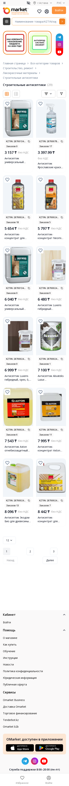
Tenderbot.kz (11, 720)
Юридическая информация (20, 678)
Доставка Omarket (14, 706)
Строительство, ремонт (18, 68)
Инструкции (10, 658)
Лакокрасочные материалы (20, 73)
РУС (61, 3)
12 (9, 540)
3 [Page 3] (53, 551)
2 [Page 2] (30, 551)
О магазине (10, 638)
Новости (8, 664)
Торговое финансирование (20, 713)
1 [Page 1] (6, 551)
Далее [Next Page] (50, 560)
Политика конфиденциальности (23, 671)
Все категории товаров (45, 63)
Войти (59, 10)
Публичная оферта (15, 684)
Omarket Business (14, 700)
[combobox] (48, 93)
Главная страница (14, 63)
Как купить (10, 644)
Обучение (9, 651)
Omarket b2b (11, 726)
